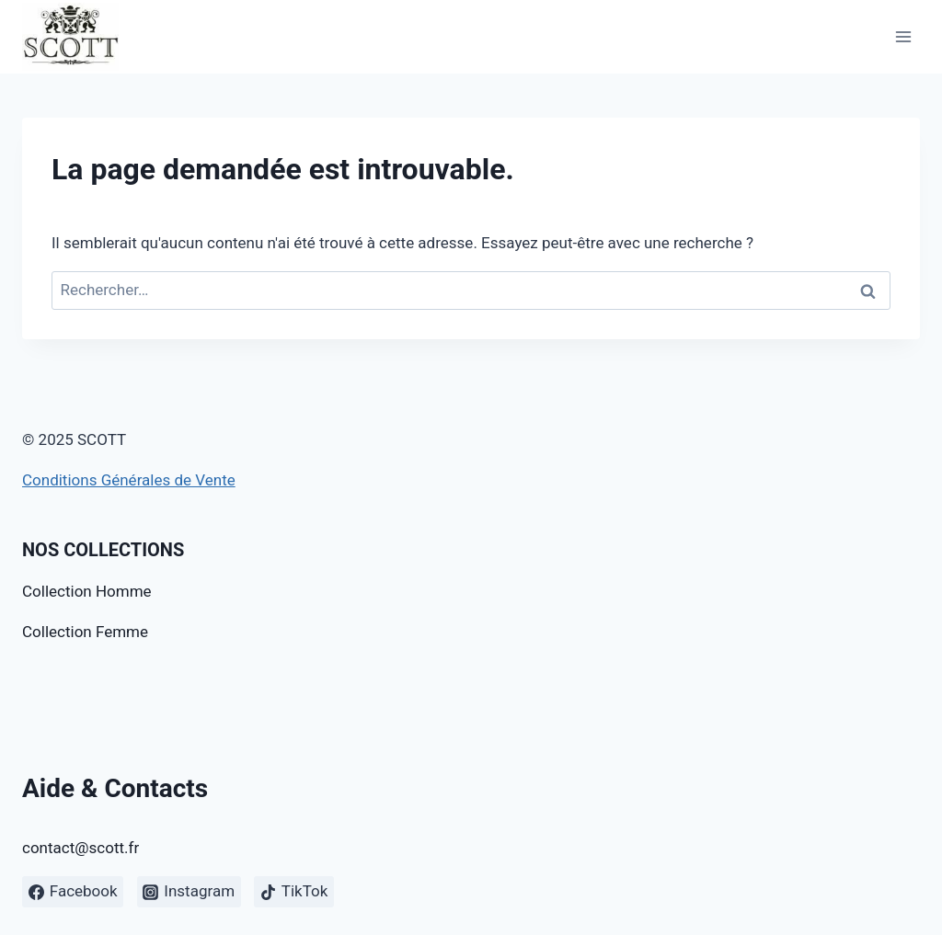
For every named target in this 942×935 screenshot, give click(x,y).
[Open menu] (903, 36)
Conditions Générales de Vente (129, 480)
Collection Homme (87, 591)
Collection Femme (85, 631)
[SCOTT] (70, 37)
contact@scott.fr (80, 847)
